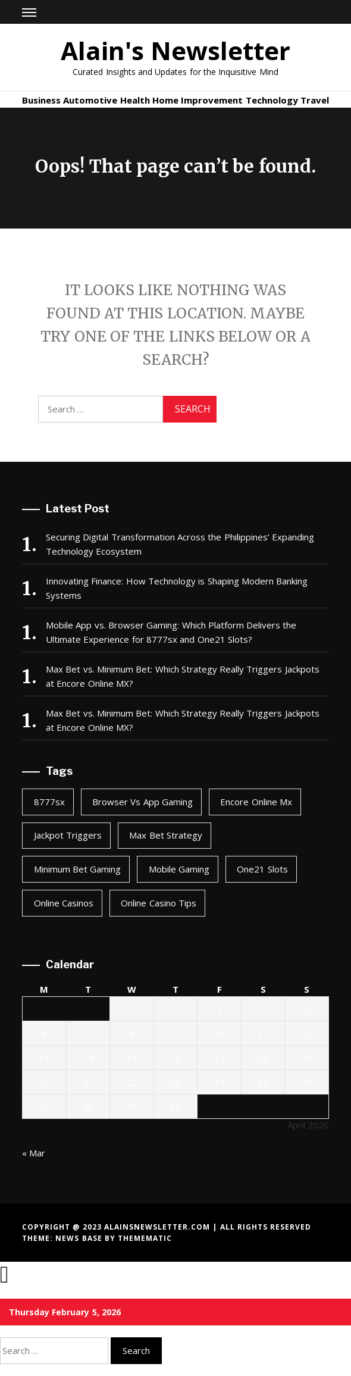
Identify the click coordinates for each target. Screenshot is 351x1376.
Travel (314, 100)
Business (41, 100)
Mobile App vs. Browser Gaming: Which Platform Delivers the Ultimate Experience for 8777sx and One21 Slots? (171, 632)
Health (135, 100)
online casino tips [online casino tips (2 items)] (158, 903)
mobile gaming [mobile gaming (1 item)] (179, 869)
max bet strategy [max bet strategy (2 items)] (165, 835)
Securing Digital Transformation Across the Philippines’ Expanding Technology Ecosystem (180, 544)
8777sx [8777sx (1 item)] (49, 802)
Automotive (90, 100)
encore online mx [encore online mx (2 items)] (256, 802)
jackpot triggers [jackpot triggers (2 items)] (68, 835)
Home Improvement (197, 100)
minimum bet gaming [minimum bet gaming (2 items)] (77, 869)
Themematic (145, 1238)
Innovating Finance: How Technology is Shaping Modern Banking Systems (177, 588)
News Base (80, 1238)
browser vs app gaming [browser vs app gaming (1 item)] (142, 802)
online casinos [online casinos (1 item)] (63, 903)
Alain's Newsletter (175, 50)
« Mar (33, 1153)
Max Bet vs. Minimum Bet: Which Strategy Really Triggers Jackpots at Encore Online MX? (182, 676)
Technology (272, 100)
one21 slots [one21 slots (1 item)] (262, 869)
